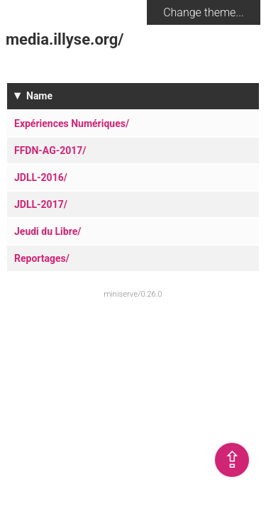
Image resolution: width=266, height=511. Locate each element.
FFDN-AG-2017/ (50, 150)
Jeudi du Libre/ (47, 231)
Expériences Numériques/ (71, 123)
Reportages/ (42, 258)
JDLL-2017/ (40, 204)
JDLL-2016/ (40, 177)
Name (39, 95)
